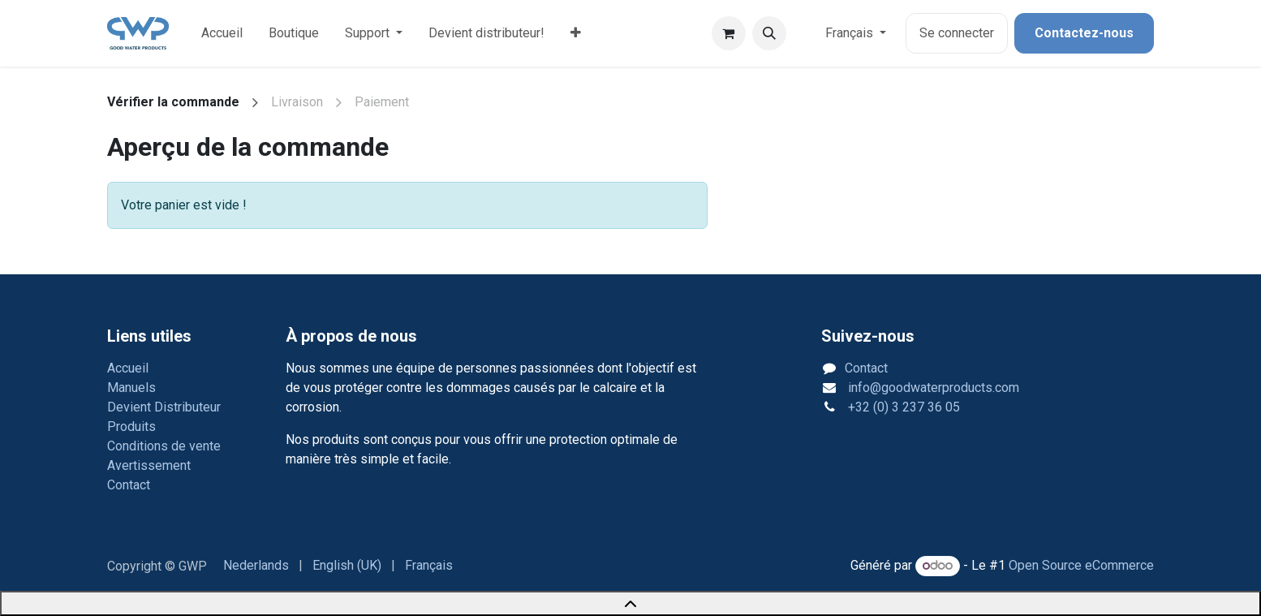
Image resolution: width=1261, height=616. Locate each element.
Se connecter (956, 33)
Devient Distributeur (164, 407)
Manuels (131, 387)
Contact (128, 485)
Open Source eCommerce (1081, 565)
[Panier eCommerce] (729, 33)
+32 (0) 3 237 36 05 (902, 407)
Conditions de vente (164, 446)
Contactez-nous (1084, 33)
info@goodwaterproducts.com (932, 387)
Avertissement (149, 465)
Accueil (127, 368)
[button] (769, 33)
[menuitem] (222, 33)
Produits (131, 426)
